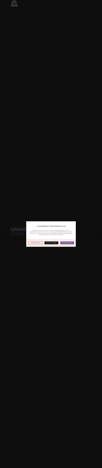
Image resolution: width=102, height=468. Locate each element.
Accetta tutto (67, 242)
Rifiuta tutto (35, 242)
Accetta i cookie (51, 242)
